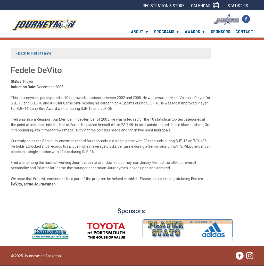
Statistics (238, 5)
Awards (192, 31)
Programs (164, 31)
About (137, 31)
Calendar (205, 5)
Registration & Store (164, 5)
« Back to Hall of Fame (33, 53)
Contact (244, 31)
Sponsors (220, 31)
